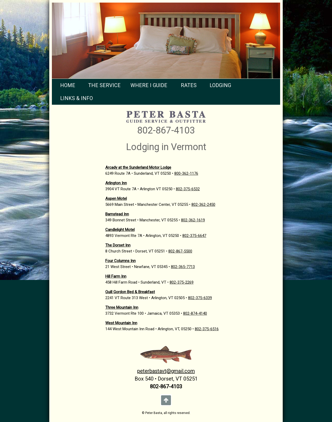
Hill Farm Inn (115, 276)
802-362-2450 (203, 204)
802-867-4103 (166, 130)
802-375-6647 (194, 235)
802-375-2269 (181, 282)
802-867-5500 (180, 251)
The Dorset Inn (117, 245)
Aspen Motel (116, 198)
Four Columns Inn (120, 260)
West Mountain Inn (121, 323)
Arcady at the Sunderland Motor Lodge (138, 167)
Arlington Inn (116, 183)
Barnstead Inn (117, 214)
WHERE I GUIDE (148, 85)
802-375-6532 (188, 189)
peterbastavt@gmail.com (166, 371)
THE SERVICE (104, 85)
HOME (67, 85)
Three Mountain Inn (121, 307)
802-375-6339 (200, 298)
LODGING (220, 85)
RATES (189, 85)
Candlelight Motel (120, 229)
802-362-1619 (193, 220)
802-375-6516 (207, 329)
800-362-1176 (186, 173)
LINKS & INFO (76, 98)
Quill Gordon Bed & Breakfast (130, 292)
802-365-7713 (183, 266)
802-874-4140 (195, 313)
